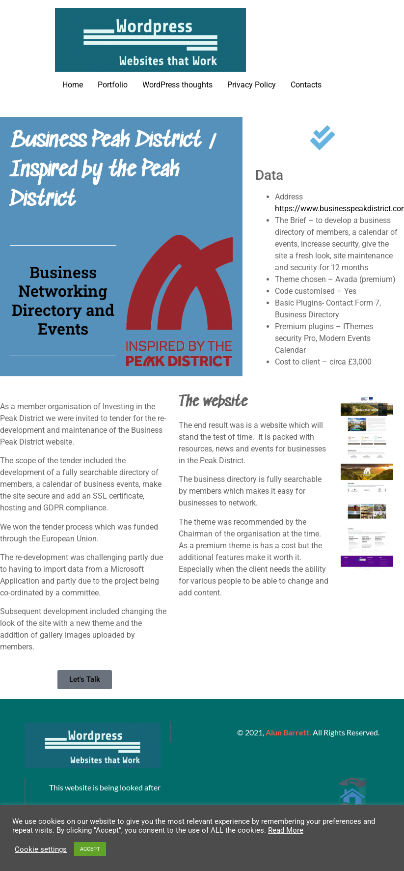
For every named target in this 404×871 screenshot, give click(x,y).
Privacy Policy (251, 84)
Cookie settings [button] (41, 849)
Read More (285, 830)
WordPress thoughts (177, 84)
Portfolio (113, 84)
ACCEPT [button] (90, 849)
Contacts (306, 84)
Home (72, 84)
